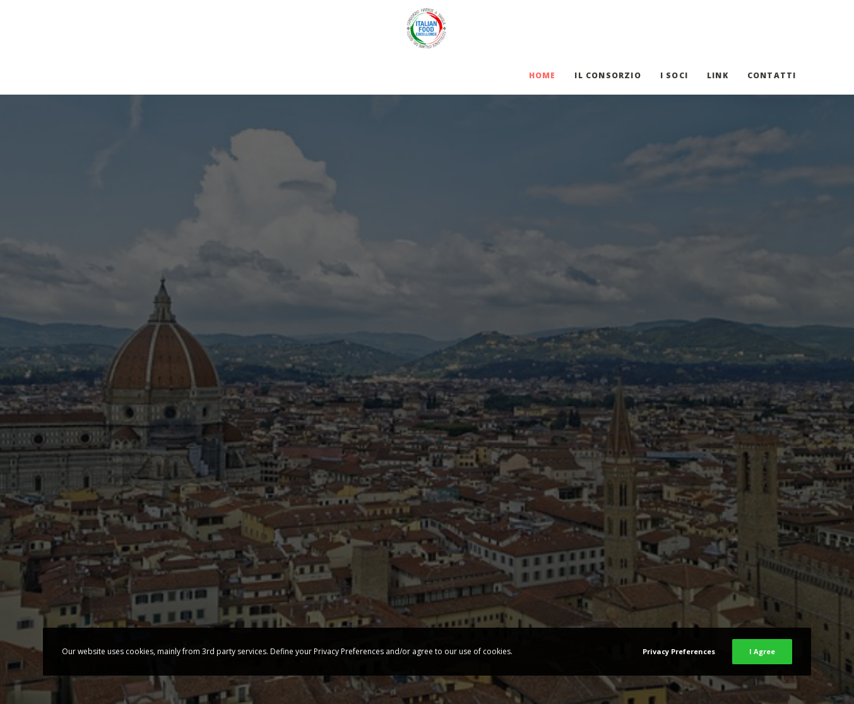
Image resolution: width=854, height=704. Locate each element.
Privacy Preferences (679, 651)
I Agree (762, 651)
